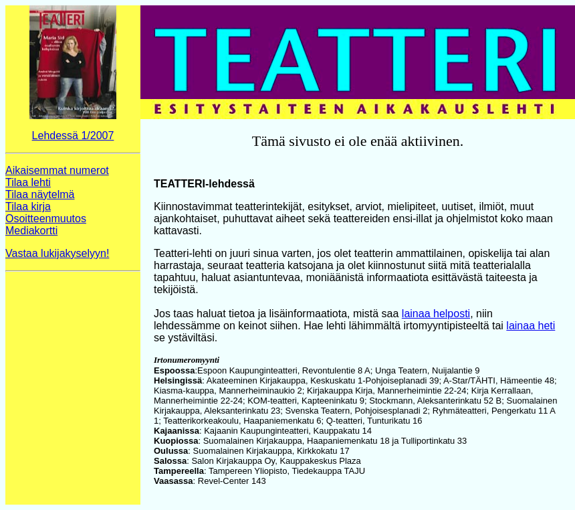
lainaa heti (530, 325)
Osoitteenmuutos (45, 218)
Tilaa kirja (28, 206)
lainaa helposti (436, 313)
